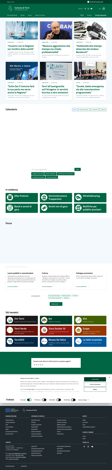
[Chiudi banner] (109, 444)
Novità (22, 15)
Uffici (7, 424)
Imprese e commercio (52, 177)
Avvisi (84, 424)
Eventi (74, 109)
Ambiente (33, 422)
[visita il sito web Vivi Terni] (22, 320)
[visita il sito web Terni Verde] (22, 331)
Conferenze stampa (84, 109)
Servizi (30, 15)
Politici (7, 429)
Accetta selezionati (95, 451)
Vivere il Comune (40, 15)
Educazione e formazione (38, 177)
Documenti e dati (9, 434)
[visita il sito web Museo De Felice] (56, 342)
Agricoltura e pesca (35, 420)
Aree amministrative (10, 422)
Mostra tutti (56, 304)
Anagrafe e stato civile (38, 174)
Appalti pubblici (34, 427)
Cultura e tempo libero (36, 434)
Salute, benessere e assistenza (64, 427)
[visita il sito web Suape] (90, 331)
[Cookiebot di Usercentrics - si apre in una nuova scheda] (10, 467)
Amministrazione (12, 15)
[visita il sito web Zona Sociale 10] (56, 331)
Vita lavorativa (60, 434)
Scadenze (103, 109)
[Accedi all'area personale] (95, 2)
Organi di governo (10, 420)
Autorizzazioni (34, 429)
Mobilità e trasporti (61, 424)
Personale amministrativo (12, 431)
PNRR (82, 15)
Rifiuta (95, 456)
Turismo (89, 15)
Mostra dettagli (82, 467)
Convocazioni (95, 109)
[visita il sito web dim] (90, 320)
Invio (77, 169)
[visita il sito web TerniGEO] (22, 342)
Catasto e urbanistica (50, 174)
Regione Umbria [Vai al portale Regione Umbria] (10, 2)
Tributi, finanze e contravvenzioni (65, 174)
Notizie (78, 82)
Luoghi (84, 436)
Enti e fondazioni (9, 427)
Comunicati (11, 42)
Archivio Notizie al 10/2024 (89, 427)
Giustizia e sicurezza (61, 420)
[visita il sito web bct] (56, 320)
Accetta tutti (95, 446)
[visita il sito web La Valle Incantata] (90, 342)
